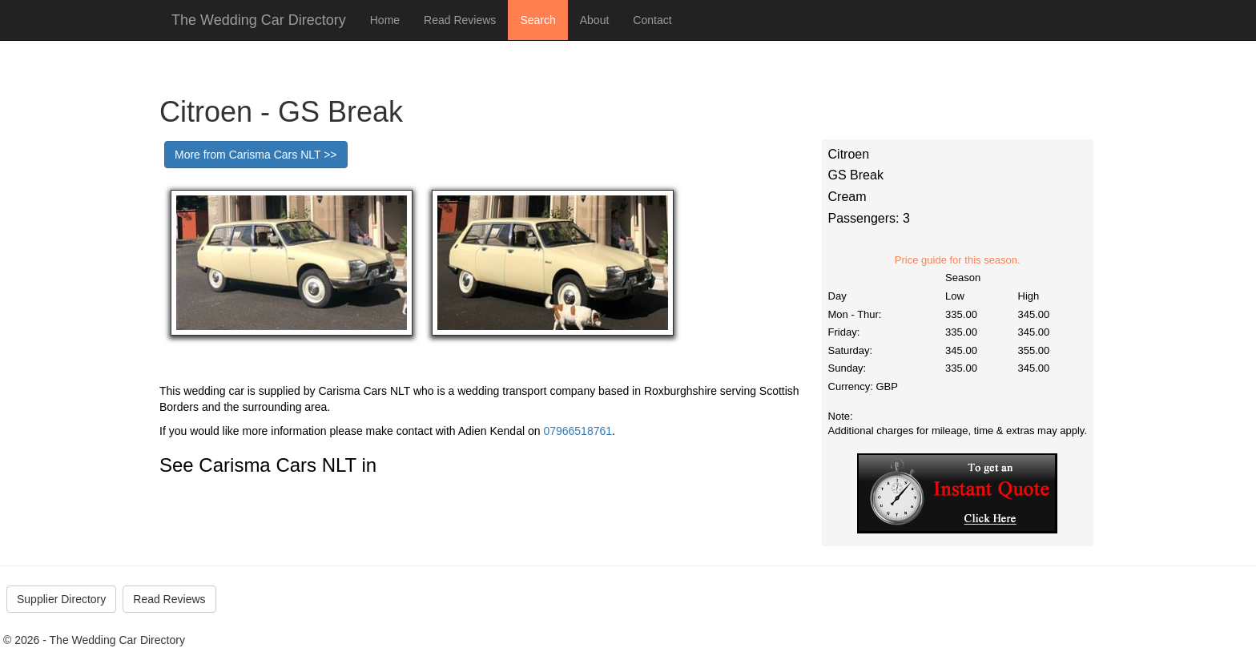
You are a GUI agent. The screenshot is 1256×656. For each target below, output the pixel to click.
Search (537, 20)
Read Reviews (460, 20)
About (595, 20)
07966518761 (577, 431)
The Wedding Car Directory (258, 20)
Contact (652, 20)
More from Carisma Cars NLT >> (256, 154)
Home (385, 20)
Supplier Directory (61, 599)
